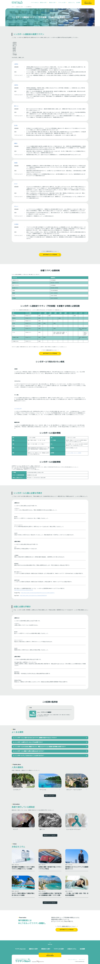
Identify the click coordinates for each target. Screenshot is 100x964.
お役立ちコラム (71, 2)
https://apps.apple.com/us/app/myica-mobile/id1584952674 (33, 595)
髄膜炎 (15, 143)
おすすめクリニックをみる (50, 254)
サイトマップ (81, 959)
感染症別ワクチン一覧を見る (49, 835)
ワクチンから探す (59, 949)
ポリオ (15, 183)
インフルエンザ (17, 408)
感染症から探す (45, 949)
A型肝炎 (16, 64)
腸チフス (16, 106)
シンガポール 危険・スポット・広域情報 (73, 452)
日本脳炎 (16, 224)
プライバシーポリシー (72, 959)
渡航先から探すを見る (49, 795)
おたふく (16, 206)
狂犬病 (15, 125)
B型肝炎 (16, 85)
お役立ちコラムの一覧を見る (49, 902)
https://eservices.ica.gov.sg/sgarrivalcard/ (23, 590)
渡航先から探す (33, 949)
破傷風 (15, 162)
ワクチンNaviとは (35, 2)
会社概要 (78, 2)
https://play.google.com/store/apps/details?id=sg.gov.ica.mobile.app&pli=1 (37, 592)
